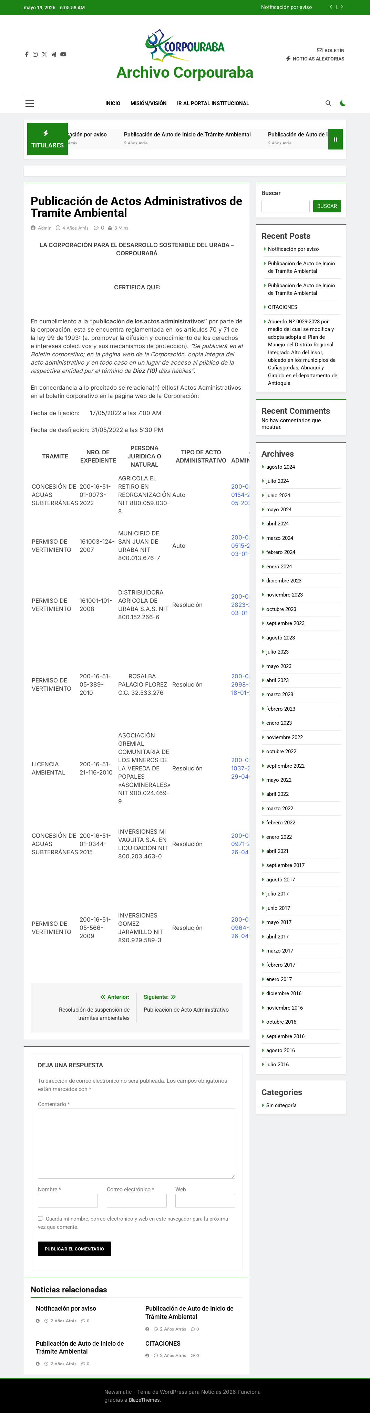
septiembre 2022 (285, 766)
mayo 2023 (278, 666)
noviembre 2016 (284, 1008)
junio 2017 (278, 908)
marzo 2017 (279, 951)
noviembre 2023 (284, 595)
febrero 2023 (280, 709)
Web (180, 1189)
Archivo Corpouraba (185, 72)
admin (44, 227)
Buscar (271, 193)
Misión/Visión (149, 103)
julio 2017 (277, 894)
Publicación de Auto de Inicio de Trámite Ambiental (199, 134)
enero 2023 (279, 723)
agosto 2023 (280, 638)
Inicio (112, 103)
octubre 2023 (281, 609)
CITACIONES (163, 1343)
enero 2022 (279, 837)
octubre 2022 (281, 751)
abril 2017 (277, 937)
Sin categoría (281, 1105)
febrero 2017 (280, 965)
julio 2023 (277, 652)
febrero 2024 (280, 552)
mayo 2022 (278, 780)
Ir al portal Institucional (213, 103)
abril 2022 (277, 794)
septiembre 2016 (285, 1036)
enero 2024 (279, 567)
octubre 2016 (281, 1022)
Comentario (54, 1104)
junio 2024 (278, 495)
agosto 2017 (280, 880)
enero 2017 (279, 979)
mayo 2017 (278, 922)
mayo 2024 (278, 510)
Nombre (49, 1189)
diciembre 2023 (283, 581)
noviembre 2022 (284, 737)
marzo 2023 (279, 694)
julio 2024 (277, 481)
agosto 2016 (280, 1050)
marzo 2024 (279, 538)
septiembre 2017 (285, 865)
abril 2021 (277, 851)
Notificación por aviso (286, 7)
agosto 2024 (280, 467)
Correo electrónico (130, 1189)
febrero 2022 (280, 823)
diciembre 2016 (283, 993)
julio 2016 (277, 1064)
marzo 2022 (279, 808)
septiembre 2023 (285, 623)
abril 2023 (277, 680)
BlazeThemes (144, 1400)
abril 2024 (277, 524)
